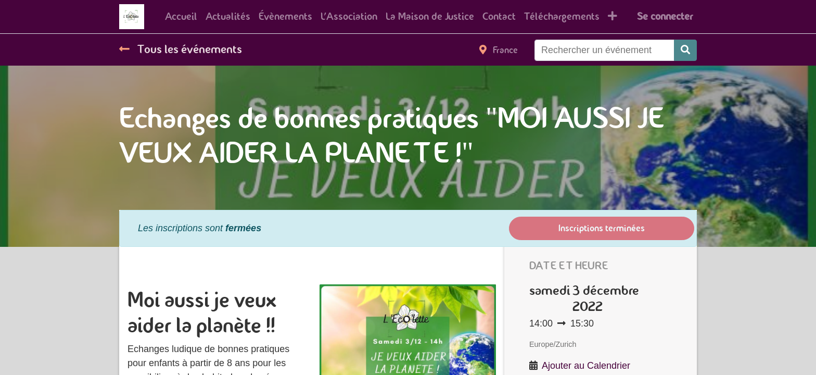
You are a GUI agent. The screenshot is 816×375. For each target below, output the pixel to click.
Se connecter (665, 16)
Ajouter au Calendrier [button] (586, 365)
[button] (612, 17)
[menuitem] (181, 17)
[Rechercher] (685, 50)
